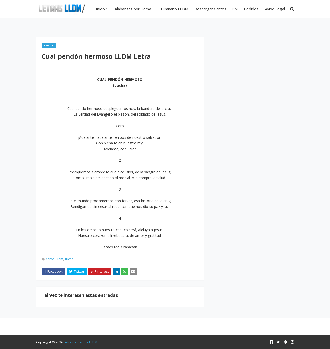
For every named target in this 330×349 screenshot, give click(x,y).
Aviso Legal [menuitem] (275, 8)
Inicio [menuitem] (100, 8)
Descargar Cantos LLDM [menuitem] (216, 8)
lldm (60, 259)
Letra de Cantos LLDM (80, 342)
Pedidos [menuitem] (251, 8)
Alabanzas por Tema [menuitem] (133, 8)
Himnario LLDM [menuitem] (174, 8)
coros (50, 259)
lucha (69, 259)
